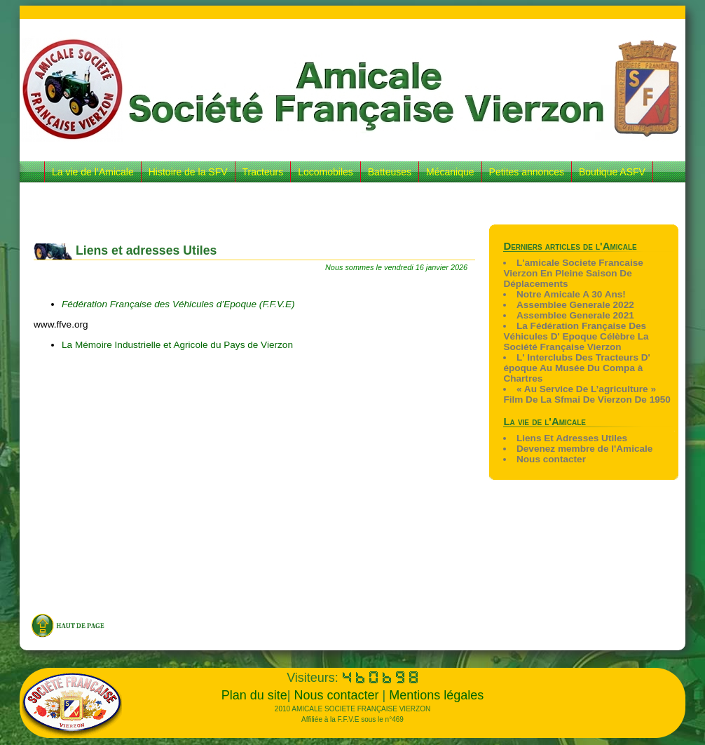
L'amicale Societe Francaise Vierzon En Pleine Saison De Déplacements (573, 273)
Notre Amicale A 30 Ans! (571, 294)
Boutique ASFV (612, 171)
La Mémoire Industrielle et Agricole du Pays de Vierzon (177, 345)
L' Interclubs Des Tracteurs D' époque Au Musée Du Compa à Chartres (576, 368)
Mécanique (450, 171)
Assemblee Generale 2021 (575, 315)
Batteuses (389, 171)
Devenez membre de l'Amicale (584, 448)
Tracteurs (263, 171)
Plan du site (254, 695)
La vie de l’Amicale (93, 171)
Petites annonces (526, 171)
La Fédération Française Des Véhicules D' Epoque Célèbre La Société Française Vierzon (575, 336)
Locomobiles (325, 171)
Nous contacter (551, 459)
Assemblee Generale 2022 (575, 305)
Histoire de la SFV (188, 171)
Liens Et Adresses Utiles (571, 438)
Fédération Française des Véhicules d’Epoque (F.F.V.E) (179, 304)
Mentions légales (436, 695)
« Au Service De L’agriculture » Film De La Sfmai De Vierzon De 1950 (587, 394)
